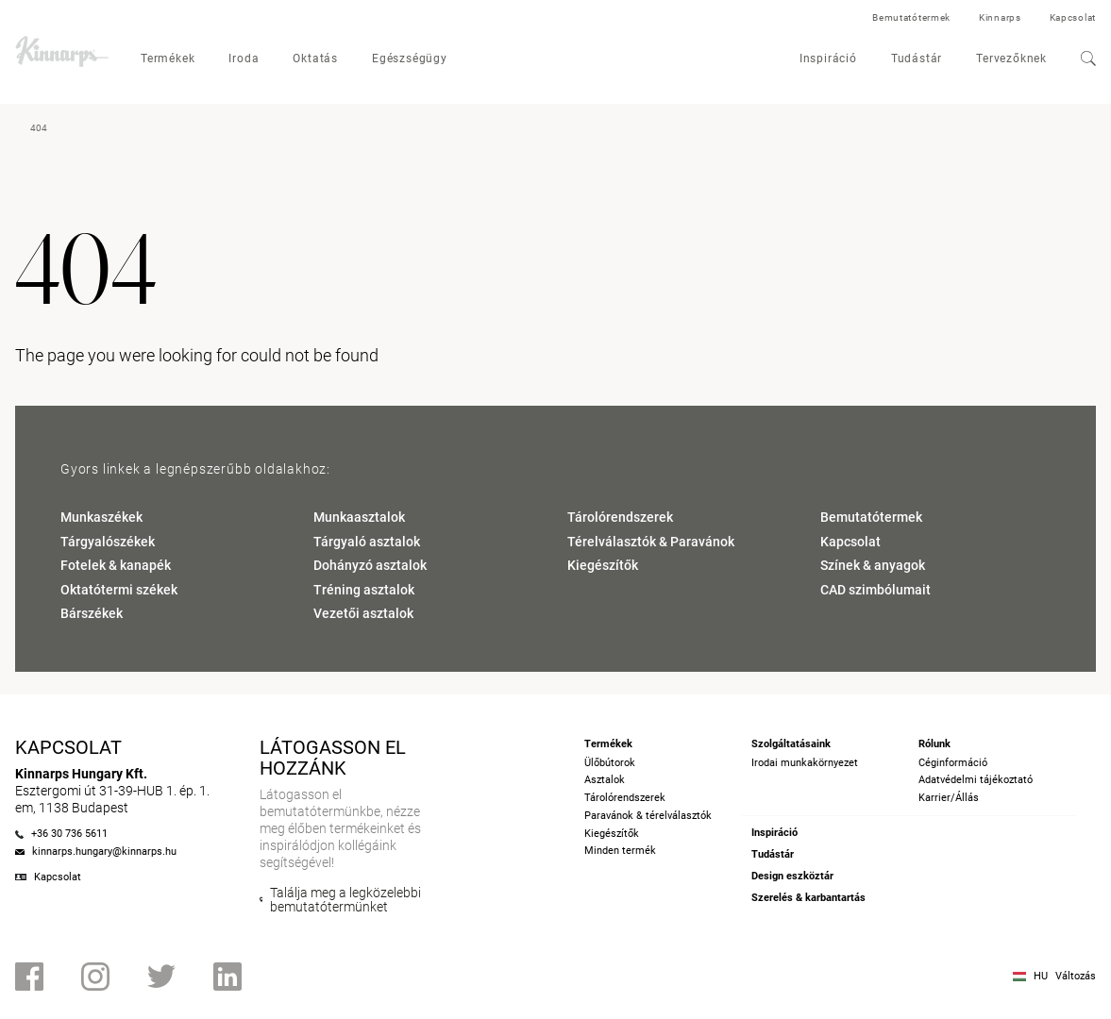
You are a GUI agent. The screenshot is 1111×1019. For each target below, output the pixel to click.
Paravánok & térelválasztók (648, 816)
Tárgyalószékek (107, 541)
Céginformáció (952, 763)
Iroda (243, 58)
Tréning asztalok (363, 589)
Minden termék (620, 850)
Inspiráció (828, 58)
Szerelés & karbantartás (808, 898)
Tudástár (916, 58)
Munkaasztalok (359, 517)
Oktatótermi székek (118, 589)
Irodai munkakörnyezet (804, 763)
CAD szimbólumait (875, 589)
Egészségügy (409, 58)
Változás (1075, 976)
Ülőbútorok (609, 763)
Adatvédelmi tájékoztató (975, 780)
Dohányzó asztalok (370, 565)
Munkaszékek (101, 517)
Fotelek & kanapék (115, 565)
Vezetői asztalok (363, 613)
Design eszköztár (792, 876)
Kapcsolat (1073, 17)
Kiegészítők (602, 565)
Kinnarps (1000, 17)
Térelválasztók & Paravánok (650, 541)
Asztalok (604, 780)
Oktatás (315, 58)
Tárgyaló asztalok (366, 541)
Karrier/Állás (948, 798)
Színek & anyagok (872, 565)
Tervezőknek (1011, 58)
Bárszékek (91, 613)
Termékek (167, 58)
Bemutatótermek (911, 17)
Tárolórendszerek (620, 517)
